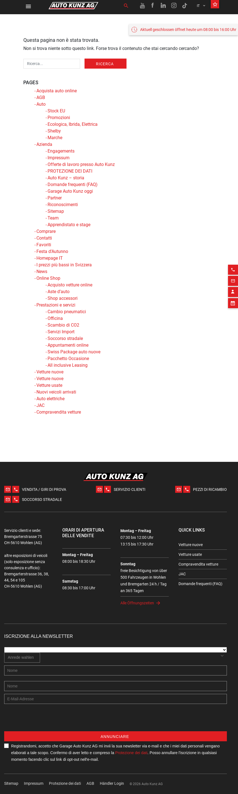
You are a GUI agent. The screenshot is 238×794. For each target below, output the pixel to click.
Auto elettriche (50, 398)
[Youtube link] (142, 5)
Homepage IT (49, 258)
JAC (40, 405)
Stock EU (56, 111)
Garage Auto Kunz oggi (70, 191)
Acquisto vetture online (70, 285)
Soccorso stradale (65, 338)
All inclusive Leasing (68, 365)
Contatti (44, 238)
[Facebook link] (153, 5)
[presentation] (46, 720)
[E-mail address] (115, 699)
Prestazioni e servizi (55, 305)
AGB (40, 97)
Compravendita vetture (58, 412)
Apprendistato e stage (69, 224)
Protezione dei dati (65, 783)
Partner (55, 198)
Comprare (46, 231)
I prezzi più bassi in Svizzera (64, 264)
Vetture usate (49, 385)
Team (53, 218)
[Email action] (233, 272)
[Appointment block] (233, 294)
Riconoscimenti (63, 204)
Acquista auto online (56, 90)
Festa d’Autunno (52, 251)
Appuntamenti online (68, 345)
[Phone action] (233, 261)
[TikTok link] (184, 5)
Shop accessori (63, 298)
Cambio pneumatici (67, 311)
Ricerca (105, 64)
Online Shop (48, 278)
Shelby (54, 131)
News (41, 271)
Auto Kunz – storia (66, 177)
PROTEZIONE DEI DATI (70, 171)
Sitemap (56, 211)
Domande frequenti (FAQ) (73, 184)
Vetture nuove (49, 372)
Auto (41, 104)
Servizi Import (61, 331)
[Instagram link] (174, 5)
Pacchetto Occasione (68, 358)
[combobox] (22, 658)
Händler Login (112, 783)
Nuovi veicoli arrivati (56, 392)
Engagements (61, 151)
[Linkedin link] (163, 5)
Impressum (59, 157)
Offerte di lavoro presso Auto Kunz (81, 164)
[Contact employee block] (233, 283)
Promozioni (59, 117)
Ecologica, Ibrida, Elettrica (73, 124)
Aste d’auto (59, 291)
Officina (55, 318)
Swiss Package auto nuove (74, 351)
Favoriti (43, 244)
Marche (55, 137)
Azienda (44, 144)
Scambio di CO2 (63, 325)
